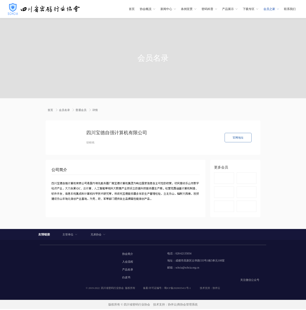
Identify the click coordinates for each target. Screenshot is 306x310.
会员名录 (65, 110)
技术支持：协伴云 (210, 288)
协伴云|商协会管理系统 (183, 305)
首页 (51, 110)
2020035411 (179, 288)
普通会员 (81, 110)
